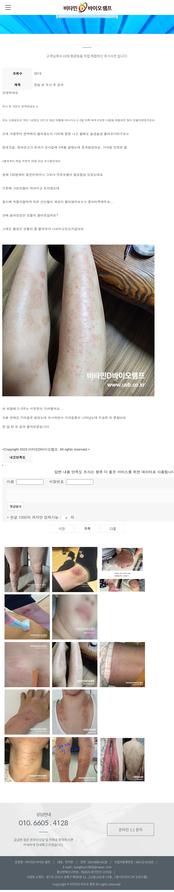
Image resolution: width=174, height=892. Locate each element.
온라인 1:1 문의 (131, 831)
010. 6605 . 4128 (43, 825)
